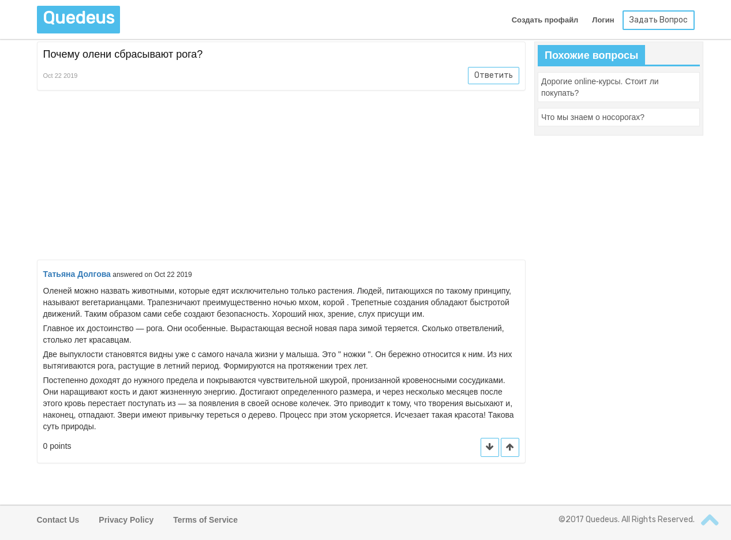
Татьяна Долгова (77, 274)
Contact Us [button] (58, 519)
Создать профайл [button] (545, 20)
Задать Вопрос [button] (658, 20)
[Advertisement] (281, 177)
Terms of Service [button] (205, 519)
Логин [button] (603, 20)
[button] (510, 447)
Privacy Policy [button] (126, 519)
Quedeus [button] (78, 17)
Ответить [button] (493, 75)
